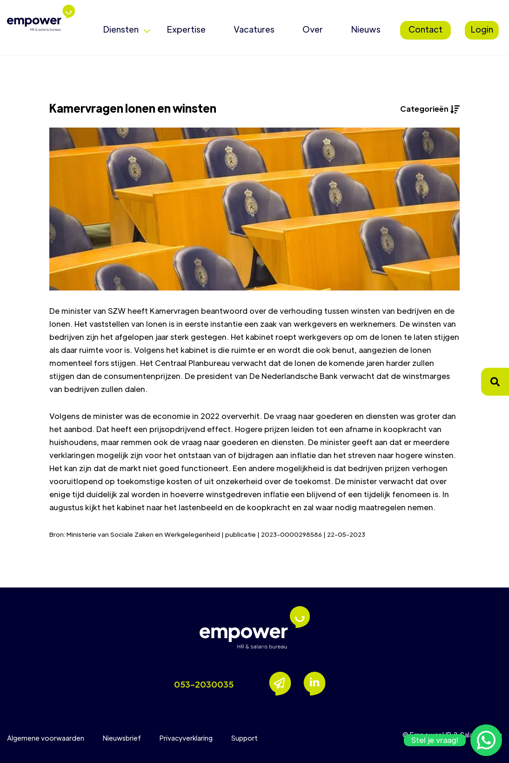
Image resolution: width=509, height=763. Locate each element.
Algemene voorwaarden (45, 738)
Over (312, 29)
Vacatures (254, 29)
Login (481, 29)
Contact (425, 29)
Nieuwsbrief (122, 738)
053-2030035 (204, 684)
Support (244, 738)
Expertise (186, 29)
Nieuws (366, 29)
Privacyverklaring (186, 738)
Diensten (121, 29)
